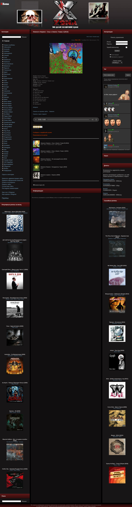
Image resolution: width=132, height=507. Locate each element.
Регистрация (115, 54)
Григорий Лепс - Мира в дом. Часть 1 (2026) (15, 269)
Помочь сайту (6, 184)
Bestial (105, 188)
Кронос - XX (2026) (14, 411)
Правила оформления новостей (12, 180)
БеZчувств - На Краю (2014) (117, 207)
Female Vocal (96, 36)
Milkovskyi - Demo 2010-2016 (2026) (15, 211)
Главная (6, 41)
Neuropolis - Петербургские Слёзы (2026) (15, 297)
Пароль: (109, 44)
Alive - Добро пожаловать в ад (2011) (117, 378)
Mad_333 (77, 40)
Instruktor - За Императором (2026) (15, 354)
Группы (5, 198)
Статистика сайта (7, 186)
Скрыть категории (8, 174)
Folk (88, 36)
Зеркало (51, 111)
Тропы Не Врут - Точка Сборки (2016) (117, 463)
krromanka (106, 184)
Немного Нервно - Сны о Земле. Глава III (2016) (55, 143)
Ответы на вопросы (8, 182)
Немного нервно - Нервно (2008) (50, 174)
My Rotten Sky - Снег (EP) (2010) (117, 265)
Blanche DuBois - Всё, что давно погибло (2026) (15, 440)
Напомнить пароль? (117, 57)
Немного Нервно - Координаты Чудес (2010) (54, 167)
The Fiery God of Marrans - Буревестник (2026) (117, 236)
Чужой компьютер (113, 47)
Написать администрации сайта (12, 178)
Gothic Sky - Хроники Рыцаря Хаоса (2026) (15, 469)
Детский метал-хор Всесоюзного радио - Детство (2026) (15, 240)
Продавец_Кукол (108, 179)
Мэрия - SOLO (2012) (117, 435)
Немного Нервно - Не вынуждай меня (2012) (54, 159)
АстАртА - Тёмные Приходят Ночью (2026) (15, 382)
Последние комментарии (10, 188)
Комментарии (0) (38, 185)
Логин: (109, 42)
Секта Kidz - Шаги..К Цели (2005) (117, 407)
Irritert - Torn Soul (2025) (117, 350)
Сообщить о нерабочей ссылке (42, 132)
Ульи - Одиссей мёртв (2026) (14, 326)
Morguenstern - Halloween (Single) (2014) (117, 294)
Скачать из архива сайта (40, 111)
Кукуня (105, 193)
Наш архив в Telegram (9, 194)
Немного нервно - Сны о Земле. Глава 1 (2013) (54, 151)
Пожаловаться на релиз (40, 135)
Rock (90, 36)
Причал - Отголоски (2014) (117, 322)
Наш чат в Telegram (8, 192)
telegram (35, 107)
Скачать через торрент (40, 114)
